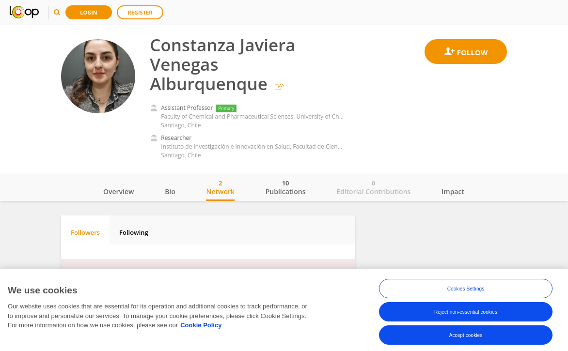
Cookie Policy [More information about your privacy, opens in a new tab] (200, 327)
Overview (118, 191)
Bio (170, 191)
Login (88, 12)
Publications (286, 187)
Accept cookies (466, 337)
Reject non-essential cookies (465, 314)
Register (140, 12)
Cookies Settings (466, 290)
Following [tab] (133, 232)
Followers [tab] (85, 232)
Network (220, 187)
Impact (453, 191)
